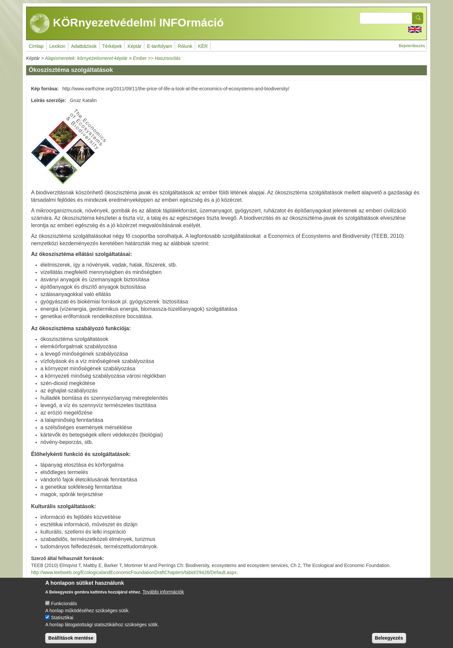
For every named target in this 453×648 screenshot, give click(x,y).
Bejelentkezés (412, 45)
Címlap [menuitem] (36, 46)
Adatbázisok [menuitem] (83, 46)
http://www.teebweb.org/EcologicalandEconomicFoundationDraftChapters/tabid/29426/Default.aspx (134, 572)
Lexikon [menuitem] (57, 46)
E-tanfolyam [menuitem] (159, 46)
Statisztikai (62, 623)
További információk (163, 597)
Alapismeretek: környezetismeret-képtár (86, 58)
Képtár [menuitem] (134, 46)
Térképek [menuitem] (112, 46)
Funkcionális (64, 609)
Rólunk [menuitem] (185, 46)
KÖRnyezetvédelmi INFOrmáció (127, 23)
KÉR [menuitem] (203, 46)
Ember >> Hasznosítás (156, 58)
